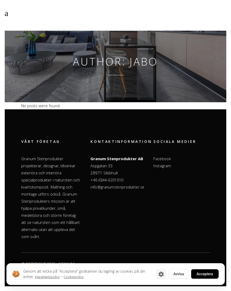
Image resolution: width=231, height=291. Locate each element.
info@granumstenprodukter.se (117, 187)
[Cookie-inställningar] (158, 274)
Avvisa (176, 274)
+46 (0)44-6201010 (106, 179)
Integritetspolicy (47, 276)
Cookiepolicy (73, 276)
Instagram (162, 165)
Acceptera (203, 274)
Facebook (162, 158)
